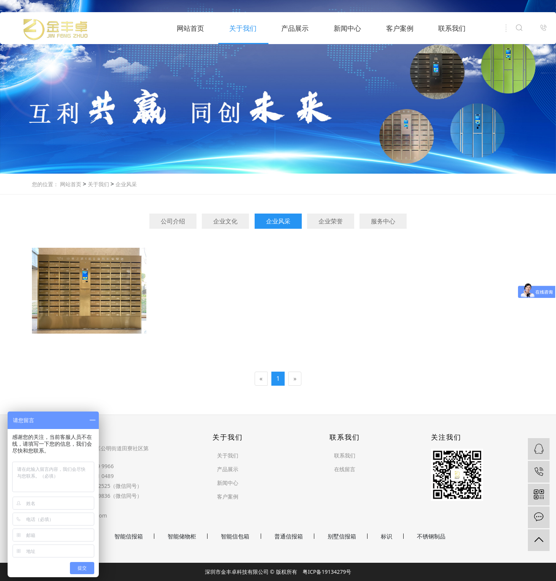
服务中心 (383, 221)
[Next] (294, 379)
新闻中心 (347, 28)
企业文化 (225, 221)
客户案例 (399, 28)
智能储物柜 (182, 536)
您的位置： (45, 184)
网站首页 (190, 28)
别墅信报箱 (342, 536)
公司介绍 (173, 221)
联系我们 (452, 28)
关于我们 (243, 28)
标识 (386, 536)
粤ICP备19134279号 (327, 571)
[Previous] (261, 379)
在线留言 (344, 469)
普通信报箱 (288, 536)
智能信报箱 (128, 536)
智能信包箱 (235, 536)
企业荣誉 (330, 221)
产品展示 (295, 28)
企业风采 (125, 184)
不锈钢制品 (431, 536)
